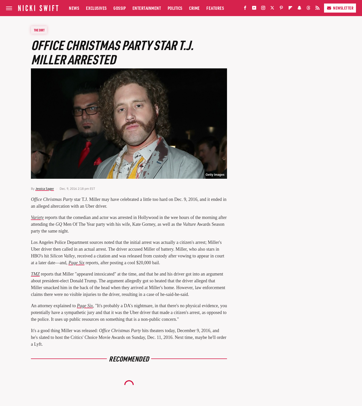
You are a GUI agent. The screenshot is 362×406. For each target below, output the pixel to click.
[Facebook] (245, 9)
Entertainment (146, 8)
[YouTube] (254, 9)
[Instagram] (263, 9)
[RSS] (317, 9)
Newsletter (340, 8)
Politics (175, 8)
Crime (194, 8)
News (74, 8)
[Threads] (308, 9)
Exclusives (96, 8)
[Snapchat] (299, 9)
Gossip (119, 8)
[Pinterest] (281, 9)
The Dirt (39, 30)
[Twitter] (272, 9)
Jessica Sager (44, 189)
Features (215, 8)
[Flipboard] (290, 9)
